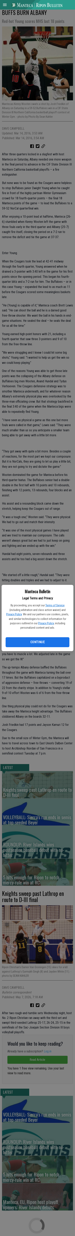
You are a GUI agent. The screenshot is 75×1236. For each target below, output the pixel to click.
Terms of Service (55, 605)
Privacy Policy (14, 614)
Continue (37, 642)
